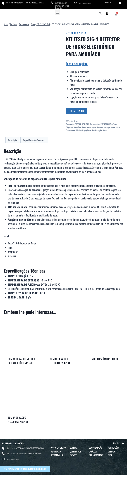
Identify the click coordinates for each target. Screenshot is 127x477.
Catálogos (93, 450)
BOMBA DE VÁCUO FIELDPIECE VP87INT (18, 418)
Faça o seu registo (77, 62)
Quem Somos (75, 450)
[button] (57, 11)
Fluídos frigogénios (83, 129)
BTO (123, 474)
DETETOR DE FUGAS (82, 123)
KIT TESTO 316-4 (76, 32)
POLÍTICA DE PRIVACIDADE (79, 474)
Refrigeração (97, 129)
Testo (115, 123)
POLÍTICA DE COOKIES (99, 474)
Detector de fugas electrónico (108, 126)
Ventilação (56, 450)
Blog (110, 454)
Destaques (112, 450)
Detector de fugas (89, 126)
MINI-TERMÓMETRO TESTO (104, 358)
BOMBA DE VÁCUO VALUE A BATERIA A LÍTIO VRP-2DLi (21, 360)
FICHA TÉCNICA (76, 110)
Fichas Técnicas (96, 454)
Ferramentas (95, 123)
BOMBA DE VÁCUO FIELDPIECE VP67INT (60, 360)
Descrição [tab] (12, 139)
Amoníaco (77, 126)
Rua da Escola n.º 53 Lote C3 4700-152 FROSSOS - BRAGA (23, 2)
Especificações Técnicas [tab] (34, 139)
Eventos (73, 454)
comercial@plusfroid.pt (86, 2)
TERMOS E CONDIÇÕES (61, 474)
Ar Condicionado (58, 446)
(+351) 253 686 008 (62, 2)
